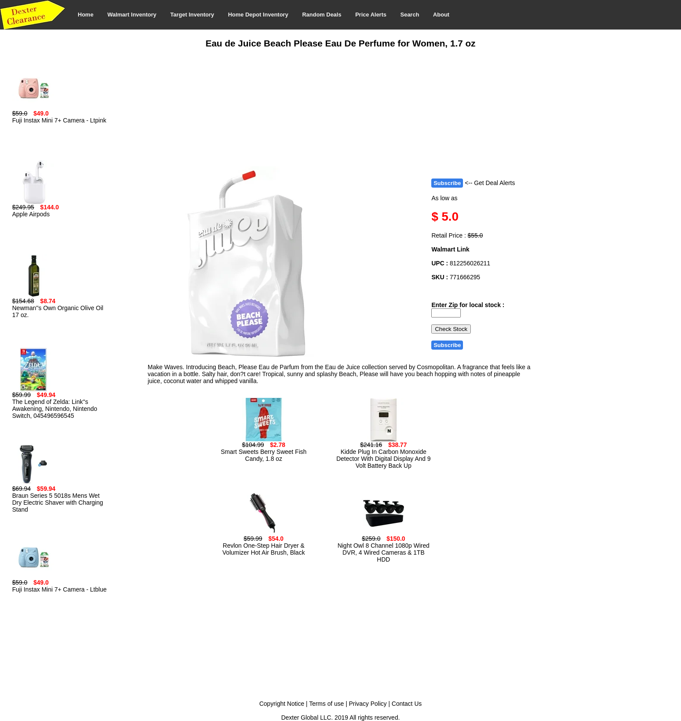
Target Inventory (192, 14)
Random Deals (321, 14)
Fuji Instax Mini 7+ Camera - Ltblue (59, 589)
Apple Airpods (31, 214)
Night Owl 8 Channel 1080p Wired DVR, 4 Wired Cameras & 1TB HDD (383, 552)
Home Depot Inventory (258, 14)
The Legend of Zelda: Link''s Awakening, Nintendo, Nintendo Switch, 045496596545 (54, 408)
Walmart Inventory (131, 14)
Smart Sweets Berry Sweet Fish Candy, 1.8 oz (264, 455)
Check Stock (451, 329)
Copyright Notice (281, 703)
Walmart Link (450, 249)
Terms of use (326, 703)
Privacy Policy (368, 703)
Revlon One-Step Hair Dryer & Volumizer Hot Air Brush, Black (263, 549)
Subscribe (447, 183)
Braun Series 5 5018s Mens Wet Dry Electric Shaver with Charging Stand (57, 502)
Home (85, 14)
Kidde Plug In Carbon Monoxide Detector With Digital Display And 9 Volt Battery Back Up (383, 458)
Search (409, 14)
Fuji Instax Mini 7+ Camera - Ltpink (59, 120)
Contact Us (407, 703)
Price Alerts (371, 14)
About (441, 14)
